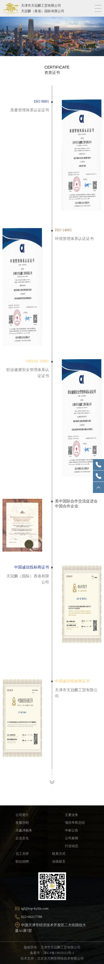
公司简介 (22, 815)
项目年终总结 (75, 823)
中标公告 (71, 830)
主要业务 (71, 815)
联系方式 (58, 854)
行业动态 (71, 846)
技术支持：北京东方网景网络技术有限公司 (52, 958)
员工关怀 (22, 854)
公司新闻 (71, 838)
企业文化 (22, 838)
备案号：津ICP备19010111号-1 (52, 953)
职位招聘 (22, 861)
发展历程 (22, 823)
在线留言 (58, 861)
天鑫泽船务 (24, 830)
